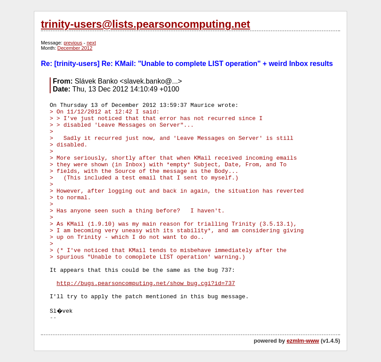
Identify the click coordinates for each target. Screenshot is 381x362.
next (91, 42)
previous (73, 42)
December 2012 (74, 48)
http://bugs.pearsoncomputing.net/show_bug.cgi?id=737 (146, 283)
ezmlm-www (302, 340)
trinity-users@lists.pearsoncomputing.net (145, 24)
